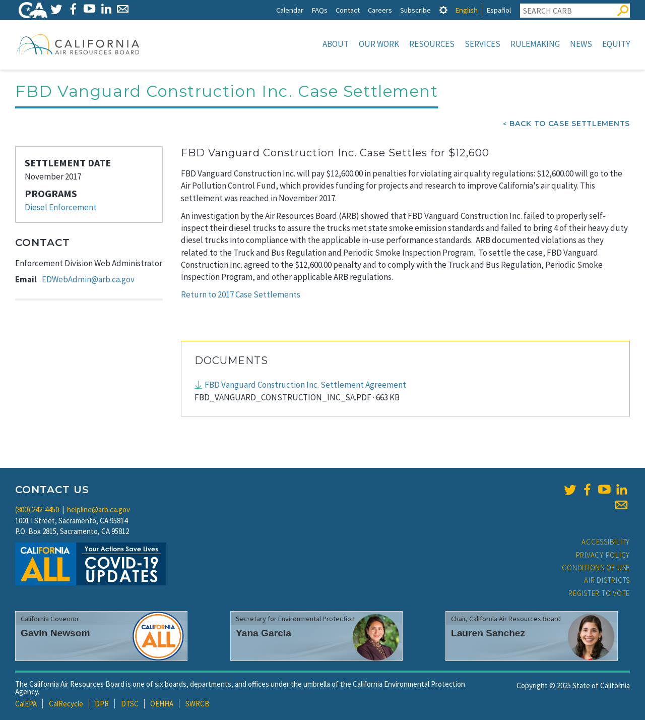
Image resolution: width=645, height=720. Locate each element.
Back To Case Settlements (569, 123)
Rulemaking (535, 43)
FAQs (319, 10)
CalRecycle (66, 703)
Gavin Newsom (55, 633)
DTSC (130, 703)
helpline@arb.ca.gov (98, 509)
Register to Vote (599, 593)
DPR (102, 703)
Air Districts (607, 580)
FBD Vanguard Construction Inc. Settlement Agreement (305, 384)
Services (482, 43)
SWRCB (197, 703)
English (466, 10)
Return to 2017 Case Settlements (240, 294)
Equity (616, 43)
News (581, 43)
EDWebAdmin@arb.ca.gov (88, 279)
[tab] (443, 10)
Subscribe (415, 10)
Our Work (379, 43)
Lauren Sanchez (488, 633)
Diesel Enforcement (61, 207)
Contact (348, 10)
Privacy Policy (603, 555)
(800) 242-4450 (37, 509)
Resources (432, 43)
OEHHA (161, 703)
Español (498, 10)
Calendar (289, 10)
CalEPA (26, 703)
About (335, 43)
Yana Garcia (263, 633)
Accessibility (606, 542)
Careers (380, 10)
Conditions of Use (596, 567)
